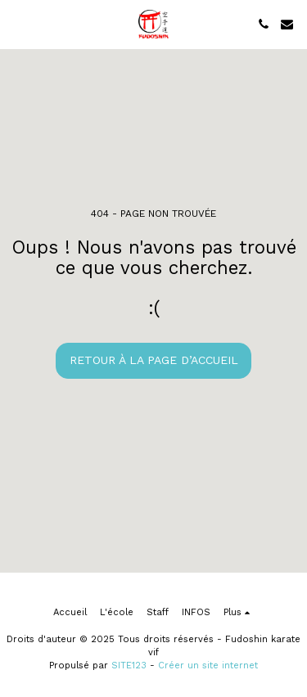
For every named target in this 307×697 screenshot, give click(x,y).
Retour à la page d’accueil (154, 359)
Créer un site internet (208, 665)
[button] (18, 23)
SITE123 (129, 665)
